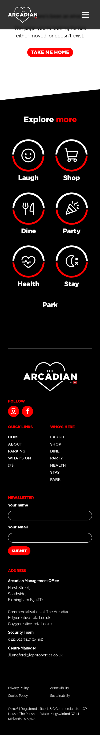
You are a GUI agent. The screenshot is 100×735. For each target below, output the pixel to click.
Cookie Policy (18, 696)
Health (58, 465)
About (15, 444)
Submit (19, 551)
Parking (16, 451)
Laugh (57, 437)
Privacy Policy (18, 688)
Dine (54, 451)
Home (14, 437)
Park (55, 479)
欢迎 (11, 465)
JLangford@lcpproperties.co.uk (35, 655)
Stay (55, 472)
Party (56, 458)
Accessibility (59, 688)
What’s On (19, 458)
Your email (18, 527)
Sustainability (60, 696)
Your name (18, 505)
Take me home (50, 52)
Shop (55, 444)
